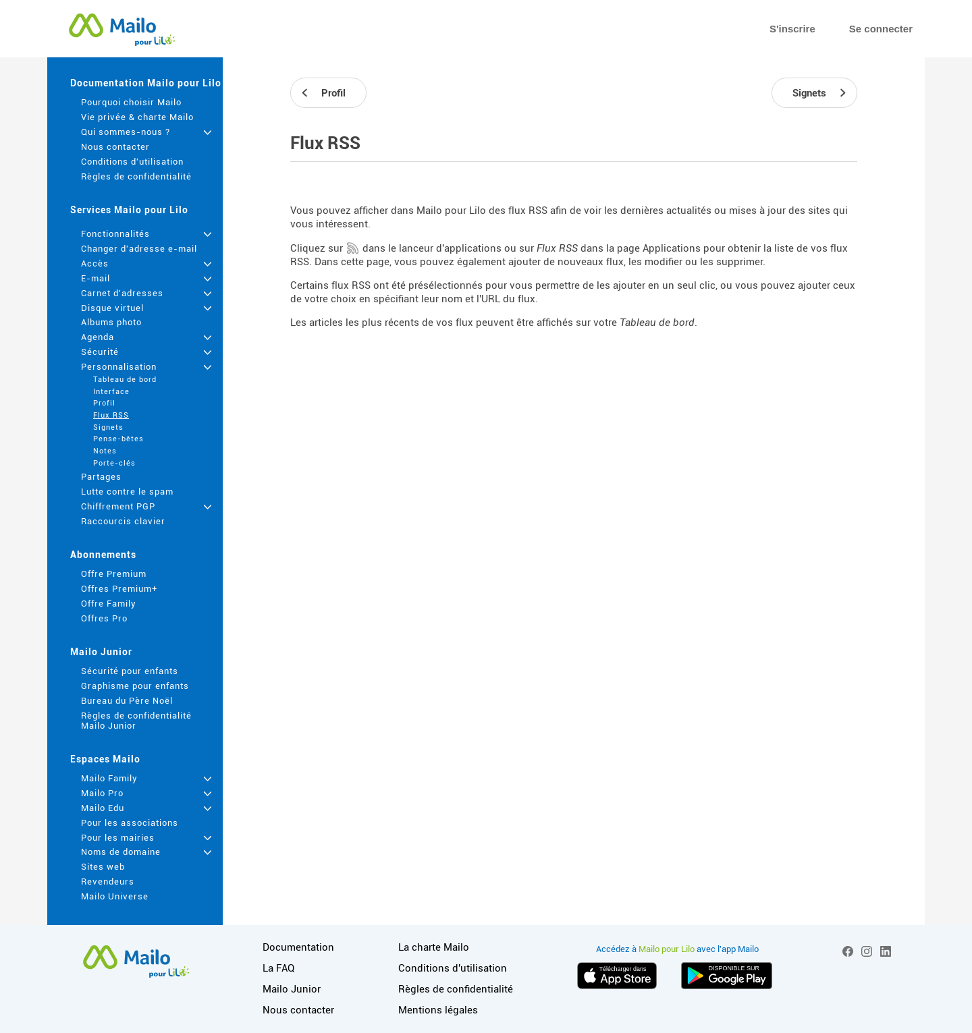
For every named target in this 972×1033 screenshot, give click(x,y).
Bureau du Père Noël (127, 701)
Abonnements (103, 554)
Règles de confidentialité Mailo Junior (136, 720)
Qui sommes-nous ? (125, 132)
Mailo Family (109, 778)
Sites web (103, 867)
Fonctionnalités (115, 234)
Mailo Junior (101, 651)
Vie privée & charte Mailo (137, 117)
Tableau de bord (125, 379)
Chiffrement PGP (118, 506)
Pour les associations (129, 823)
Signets (108, 427)
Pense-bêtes (118, 439)
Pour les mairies (118, 838)
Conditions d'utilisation (132, 162)
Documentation (298, 947)
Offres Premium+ (119, 589)
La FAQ (278, 968)
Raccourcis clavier (123, 521)
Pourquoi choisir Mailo (131, 102)
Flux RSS (111, 415)
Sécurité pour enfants (129, 671)
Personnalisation (119, 367)
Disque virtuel (112, 308)
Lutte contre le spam (127, 491)
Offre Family (108, 603)
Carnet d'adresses (122, 293)
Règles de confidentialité (136, 176)
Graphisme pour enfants (135, 686)
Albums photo (111, 322)
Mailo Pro (102, 793)
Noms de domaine (121, 852)
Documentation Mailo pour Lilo (145, 83)
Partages (101, 477)
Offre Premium (113, 574)
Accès (95, 263)
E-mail (95, 278)
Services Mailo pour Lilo (129, 209)
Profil (104, 403)
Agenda (97, 337)
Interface (111, 391)
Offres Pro (104, 618)
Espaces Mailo (105, 759)
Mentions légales (438, 1010)
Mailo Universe (114, 896)
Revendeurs (107, 881)
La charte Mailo (433, 947)
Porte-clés (114, 463)
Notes (105, 451)
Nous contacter (115, 147)
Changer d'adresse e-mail (139, 249)
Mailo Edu (102, 808)
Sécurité (100, 352)
